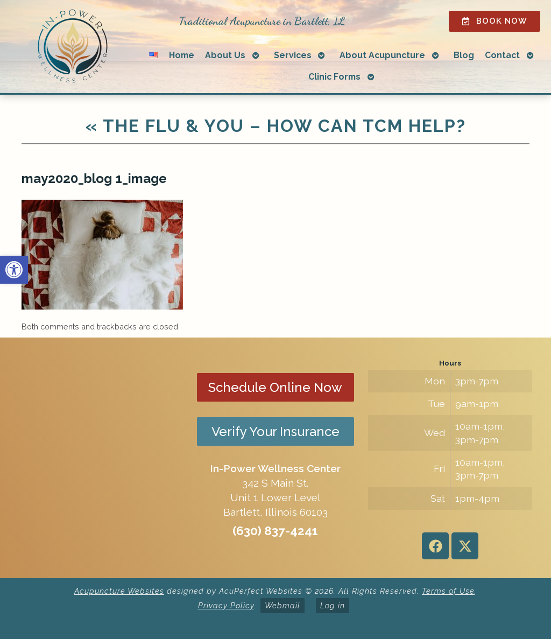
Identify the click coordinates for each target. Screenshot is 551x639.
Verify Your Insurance (275, 431)
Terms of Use (448, 590)
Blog (464, 55)
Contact (502, 55)
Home (181, 55)
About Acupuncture (382, 55)
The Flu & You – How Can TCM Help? (276, 126)
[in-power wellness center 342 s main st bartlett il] (101, 458)
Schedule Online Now (275, 387)
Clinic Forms (334, 77)
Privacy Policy (226, 605)
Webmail (282, 605)
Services (293, 55)
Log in (332, 605)
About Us (225, 55)
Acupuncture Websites (119, 590)
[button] (14, 270)
